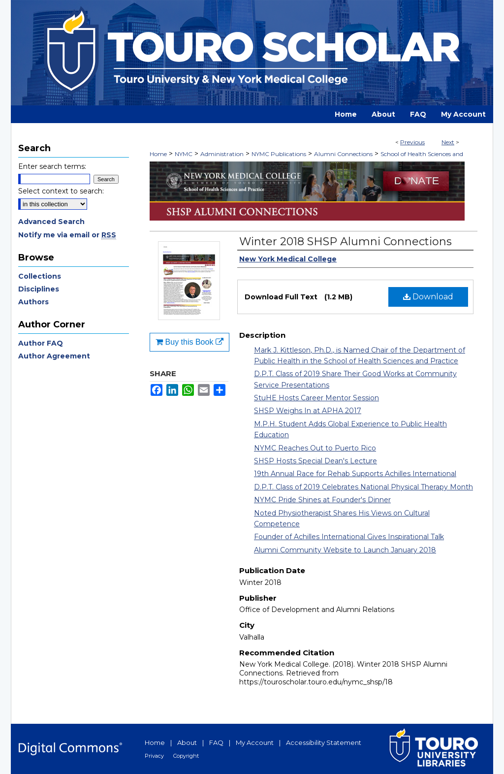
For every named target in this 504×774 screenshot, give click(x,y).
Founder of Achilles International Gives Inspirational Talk (349, 536)
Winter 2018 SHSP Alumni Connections (345, 241)
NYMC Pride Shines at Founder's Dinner (322, 499)
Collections (39, 276)
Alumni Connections (343, 154)
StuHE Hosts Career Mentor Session (316, 397)
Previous (412, 142)
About (187, 742)
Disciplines (38, 289)
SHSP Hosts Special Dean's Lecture (315, 460)
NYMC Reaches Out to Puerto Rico (315, 448)
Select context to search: (61, 191)
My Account (255, 742)
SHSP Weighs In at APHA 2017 (307, 410)
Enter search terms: (52, 166)
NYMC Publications (279, 154)
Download (428, 296)
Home (158, 154)
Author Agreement (54, 356)
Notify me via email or (67, 234)
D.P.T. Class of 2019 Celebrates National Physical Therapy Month (363, 487)
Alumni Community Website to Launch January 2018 (345, 550)
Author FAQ (40, 343)
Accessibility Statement (323, 742)
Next (447, 142)
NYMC (183, 154)
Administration (222, 154)
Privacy (154, 755)
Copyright (186, 755)
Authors (33, 301)
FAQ (216, 742)
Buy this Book (189, 342)
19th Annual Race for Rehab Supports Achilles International (355, 473)
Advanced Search (51, 221)
